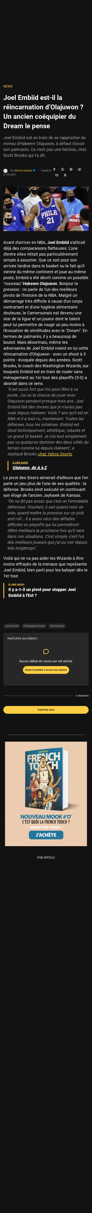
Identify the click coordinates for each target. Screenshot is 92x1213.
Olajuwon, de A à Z (30, 467)
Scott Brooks (57, 626)
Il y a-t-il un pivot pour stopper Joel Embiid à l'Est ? (42, 592)
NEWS (8, 86)
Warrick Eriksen (25, 170)
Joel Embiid (11, 626)
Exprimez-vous (46, 709)
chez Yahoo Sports (55, 453)
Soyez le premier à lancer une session (46, 669)
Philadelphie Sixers (34, 626)
